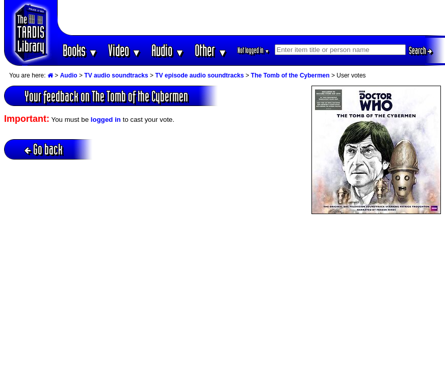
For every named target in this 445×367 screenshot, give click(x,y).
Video (124, 50)
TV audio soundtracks (116, 75)
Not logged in (254, 50)
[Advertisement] (251, 18)
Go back (43, 149)
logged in (106, 119)
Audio (168, 50)
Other (211, 50)
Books (80, 50)
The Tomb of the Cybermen (290, 75)
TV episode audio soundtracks (199, 75)
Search (420, 50)
